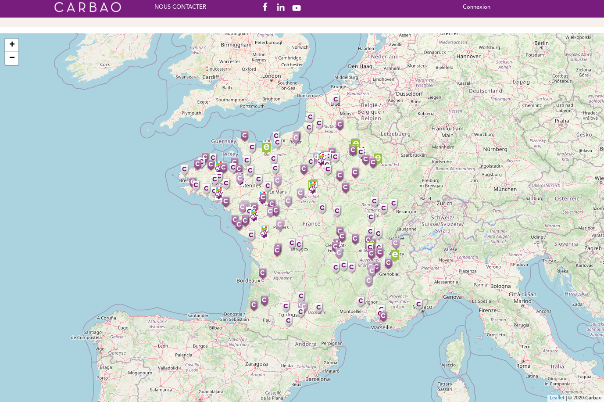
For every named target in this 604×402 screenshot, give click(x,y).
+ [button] (12, 45)
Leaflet (557, 398)
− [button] (12, 58)
